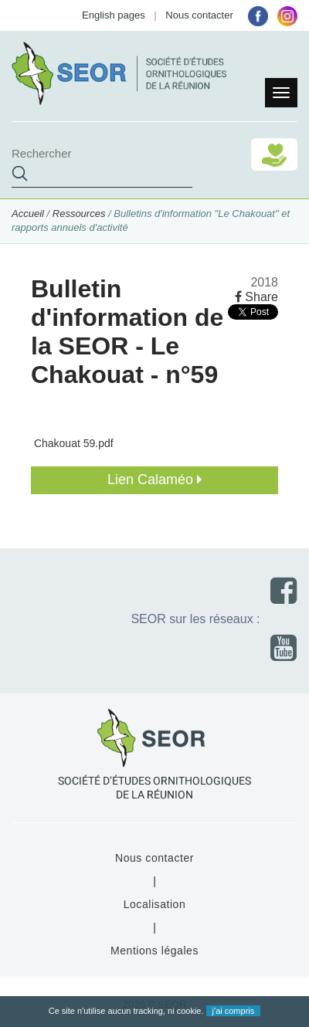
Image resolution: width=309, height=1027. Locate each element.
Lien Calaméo (154, 479)
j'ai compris (233, 1010)
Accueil (28, 213)
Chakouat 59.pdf (72, 443)
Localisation (155, 904)
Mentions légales (154, 950)
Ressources (79, 213)
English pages (113, 15)
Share (256, 296)
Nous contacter (199, 15)
